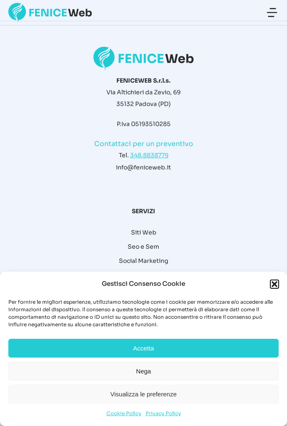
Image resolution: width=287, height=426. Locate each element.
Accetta (143, 348)
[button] (274, 284)
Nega (143, 371)
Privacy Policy (163, 413)
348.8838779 (149, 155)
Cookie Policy (123, 413)
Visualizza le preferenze (144, 394)
